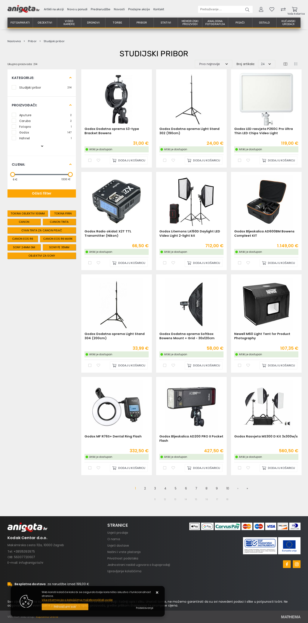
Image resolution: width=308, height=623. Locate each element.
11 (154, 499)
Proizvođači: (24, 105)
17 (217, 499)
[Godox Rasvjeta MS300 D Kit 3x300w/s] (278, 468)
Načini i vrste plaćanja (124, 552)
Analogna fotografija (215, 22)
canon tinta (59, 222)
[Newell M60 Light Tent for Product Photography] (278, 365)
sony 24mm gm (24, 247)
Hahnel (45, 138)
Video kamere (69, 22)
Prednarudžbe (100, 9)
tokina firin (63, 213)
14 (186, 499)
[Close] (65, 607)
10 (227, 488)
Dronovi (93, 22)
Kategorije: (23, 77)
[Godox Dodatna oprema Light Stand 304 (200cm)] (129, 365)
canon (24, 222)
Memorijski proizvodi (190, 22)
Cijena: (18, 164)
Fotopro (45, 126)
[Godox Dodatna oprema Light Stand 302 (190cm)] (203, 160)
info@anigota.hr (31, 563)
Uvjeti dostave (118, 545)
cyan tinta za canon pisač (41, 230)
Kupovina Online (47, 617)
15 (196, 499)
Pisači (240, 22)
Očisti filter (42, 193)
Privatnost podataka (122, 558)
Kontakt (158, 9)
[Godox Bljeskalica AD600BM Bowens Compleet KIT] (278, 263)
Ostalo (264, 22)
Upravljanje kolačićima (124, 571)
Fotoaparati (20, 22)
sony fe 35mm (59, 247)
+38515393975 (24, 551)
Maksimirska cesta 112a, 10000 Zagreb (35, 545)
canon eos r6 (22, 239)
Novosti (119, 9)
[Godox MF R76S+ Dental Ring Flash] (129, 468)
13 (175, 499)
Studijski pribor (45, 87)
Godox (45, 132)
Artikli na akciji (54, 9)
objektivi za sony (41, 256)
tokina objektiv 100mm (28, 213)
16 (207, 499)
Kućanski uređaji (288, 22)
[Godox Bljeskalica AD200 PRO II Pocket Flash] (203, 468)
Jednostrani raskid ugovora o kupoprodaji (138, 565)
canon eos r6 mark (58, 239)
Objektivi (45, 22)
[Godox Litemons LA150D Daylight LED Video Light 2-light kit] (203, 263)
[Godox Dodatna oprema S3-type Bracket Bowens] (129, 160)
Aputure (45, 115)
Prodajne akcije (139, 9)
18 (227, 499)
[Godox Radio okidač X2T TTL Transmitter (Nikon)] (129, 263)
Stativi (166, 22)
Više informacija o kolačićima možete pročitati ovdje (77, 600)
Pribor (141, 22)
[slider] (12, 174)
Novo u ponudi (77, 9)
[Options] (144, 608)
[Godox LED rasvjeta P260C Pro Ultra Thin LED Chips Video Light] (278, 160)
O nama (113, 539)
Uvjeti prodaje (117, 533)
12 (165, 499)
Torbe (117, 22)
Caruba (45, 121)
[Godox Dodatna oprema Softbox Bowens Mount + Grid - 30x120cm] (203, 365)
